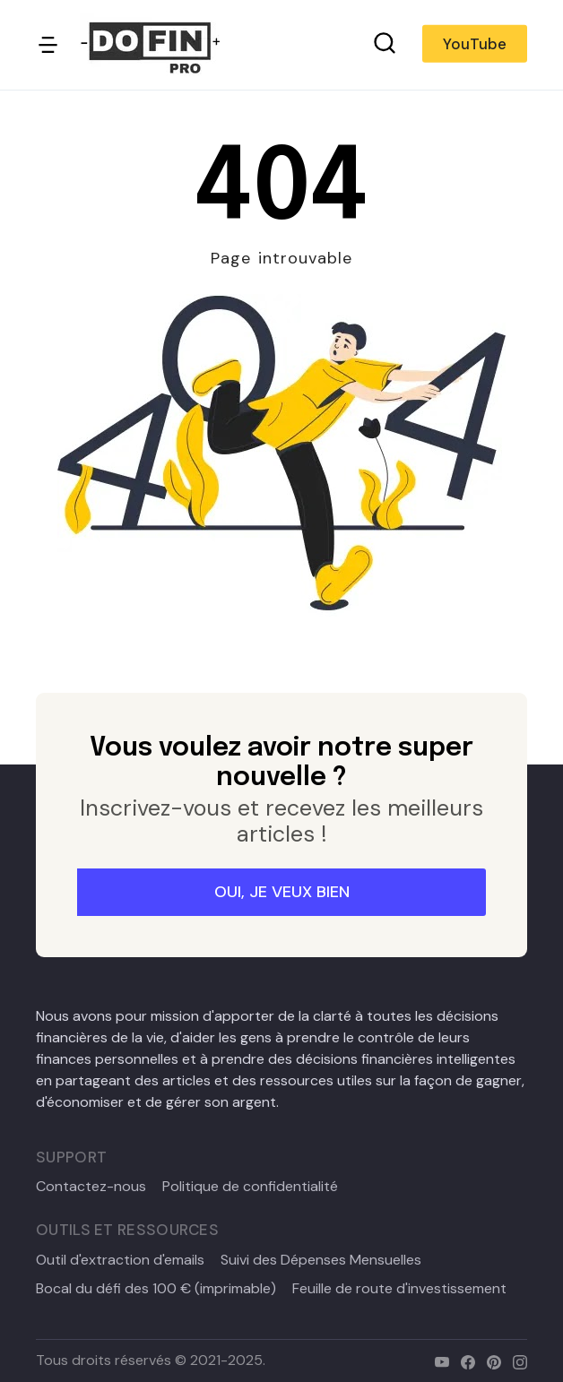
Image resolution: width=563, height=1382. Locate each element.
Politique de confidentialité (250, 1187)
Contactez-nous (91, 1187)
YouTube (475, 44)
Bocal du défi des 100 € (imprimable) (156, 1289)
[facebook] (464, 1360)
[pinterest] (490, 1360)
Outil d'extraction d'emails (120, 1260)
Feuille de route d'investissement (399, 1289)
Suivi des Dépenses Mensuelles (321, 1260)
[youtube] (438, 1360)
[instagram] (516, 1360)
